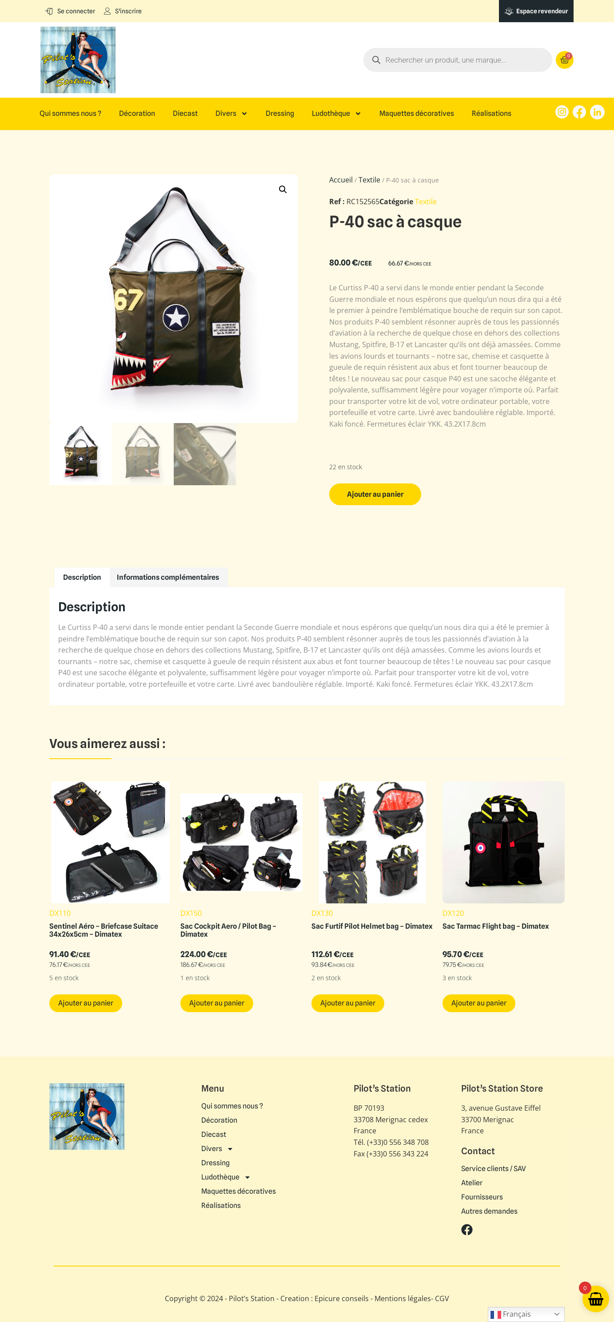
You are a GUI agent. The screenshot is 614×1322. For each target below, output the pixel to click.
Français (510, 1314)
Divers (231, 113)
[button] (283, 190)
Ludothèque (337, 113)
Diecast (185, 113)
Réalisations (491, 113)
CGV (442, 1298)
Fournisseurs (482, 1197)
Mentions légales (403, 1298)
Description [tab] (82, 577)
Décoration (137, 113)
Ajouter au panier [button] (85, 1003)
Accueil (341, 180)
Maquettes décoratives (416, 113)
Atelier (471, 1183)
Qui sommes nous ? (70, 113)
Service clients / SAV (493, 1168)
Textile (369, 180)
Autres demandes (489, 1211)
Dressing (280, 113)
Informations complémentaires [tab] (168, 577)
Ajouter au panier (375, 494)
